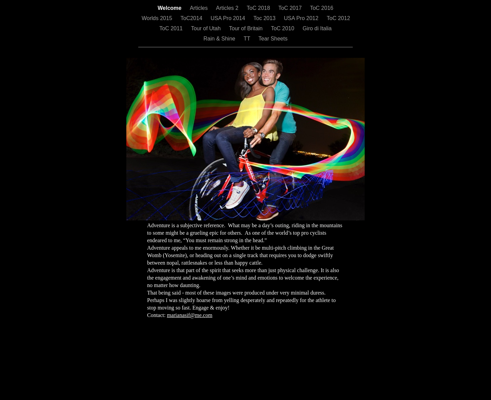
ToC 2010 (283, 28)
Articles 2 (228, 8)
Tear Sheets (272, 38)
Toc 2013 (265, 18)
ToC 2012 (338, 18)
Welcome (170, 8)
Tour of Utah (206, 28)
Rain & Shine (220, 38)
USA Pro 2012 (302, 18)
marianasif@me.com (189, 315)
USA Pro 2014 (228, 18)
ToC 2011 (171, 28)
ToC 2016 (321, 8)
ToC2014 (192, 18)
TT (247, 38)
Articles (199, 8)
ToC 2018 (259, 8)
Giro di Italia (317, 28)
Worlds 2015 (158, 18)
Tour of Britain (246, 28)
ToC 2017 (291, 8)
